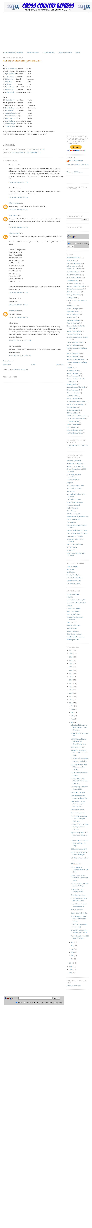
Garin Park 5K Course (74, 488)
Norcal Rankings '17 (73, 376)
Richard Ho (9, 79)
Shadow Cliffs (71, 522)
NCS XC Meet (71, 306)
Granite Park (71, 491)
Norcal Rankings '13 (73, 356)
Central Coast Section (74, 608)
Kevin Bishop (9, 87)
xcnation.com (71, 317)
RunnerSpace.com (73, 640)
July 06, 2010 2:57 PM (18, 182)
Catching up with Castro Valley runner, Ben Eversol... (79, 766)
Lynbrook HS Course (74, 499)
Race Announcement (73, 263)
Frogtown (70, 483)
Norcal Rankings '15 (73, 390)
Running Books (72, 384)
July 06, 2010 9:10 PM (18, 292)
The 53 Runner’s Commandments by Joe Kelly (79, 869)
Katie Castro (10, 100)
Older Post (59, 364)
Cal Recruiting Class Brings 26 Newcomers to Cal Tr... (79, 780)
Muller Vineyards (72, 508)
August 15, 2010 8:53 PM (20, 340)
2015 (71, 686)
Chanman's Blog (72, 566)
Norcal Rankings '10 (73, 353)
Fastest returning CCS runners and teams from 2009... (79, 877)
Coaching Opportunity (78, 895)
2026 (71, 650)
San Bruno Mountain (73, 519)
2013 (71, 693)
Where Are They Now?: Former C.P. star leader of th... (79, 753)
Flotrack (69, 606)
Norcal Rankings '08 (73, 410)
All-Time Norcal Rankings (75, 404)
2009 (71, 963)
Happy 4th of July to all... (79, 913)
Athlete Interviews (33, 52)
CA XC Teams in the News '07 (77, 300)
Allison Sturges (10, 123)
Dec (72, 706)
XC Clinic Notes (72, 396)
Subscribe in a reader (73, 986)
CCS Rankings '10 (34, 152)
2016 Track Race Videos (75, 430)
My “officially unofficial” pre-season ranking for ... (79, 835)
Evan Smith (12, 215)
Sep (72, 716)
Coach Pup (70, 367)
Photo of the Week (73, 323)
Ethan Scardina (11, 68)
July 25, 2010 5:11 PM (18, 305)
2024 (71, 657)
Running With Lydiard (74, 575)
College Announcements (75, 289)
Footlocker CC (71, 622)
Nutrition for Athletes (78, 813)
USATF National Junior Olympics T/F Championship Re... (78, 741)
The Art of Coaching (73, 334)
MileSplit (70, 597)
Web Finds (70, 260)
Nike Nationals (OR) (73, 514)
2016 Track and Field (74, 269)
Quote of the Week (73, 424)
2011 (71, 700)
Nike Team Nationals (73, 625)
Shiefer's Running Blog (74, 578)
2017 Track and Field (74, 277)
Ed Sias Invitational (73, 480)
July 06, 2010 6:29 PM (18, 197)
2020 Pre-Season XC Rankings (13, 52)
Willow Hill (70, 550)
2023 (71, 660)
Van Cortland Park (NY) (75, 544)
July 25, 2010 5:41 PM (18, 317)
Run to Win (70, 569)
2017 (71, 680)
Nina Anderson (10, 121)
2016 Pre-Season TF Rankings (77, 401)
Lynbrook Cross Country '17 (76, 600)
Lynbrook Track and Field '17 (76, 603)
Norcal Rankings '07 (73, 345)
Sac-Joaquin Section (73, 614)
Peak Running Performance (76, 637)
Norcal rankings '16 (73, 393)
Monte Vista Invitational (75, 502)
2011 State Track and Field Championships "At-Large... (79, 843)
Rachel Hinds (9, 110)
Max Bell (8, 82)
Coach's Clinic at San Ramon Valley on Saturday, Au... (78, 803)
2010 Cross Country (18, 152)
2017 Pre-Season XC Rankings (77, 348)
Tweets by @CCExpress (75, 172)
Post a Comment (8, 361)
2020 (71, 670)
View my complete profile (77, 164)
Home (78, 52)
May (73, 946)
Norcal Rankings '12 (73, 314)
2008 (71, 966)
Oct (72, 712)
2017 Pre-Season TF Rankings (77, 416)
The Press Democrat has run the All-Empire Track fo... (79, 818)
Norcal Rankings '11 (73, 309)
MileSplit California (73, 594)
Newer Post (7, 364)
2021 (71, 667)
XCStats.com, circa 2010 (79, 849)
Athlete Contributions (74, 331)
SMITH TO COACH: (78, 747)
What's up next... (76, 864)
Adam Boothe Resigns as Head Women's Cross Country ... (79, 727)
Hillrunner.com (72, 628)
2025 (71, 654)
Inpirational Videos (73, 311)
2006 (71, 973)
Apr (72, 949)
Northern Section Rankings (76, 359)
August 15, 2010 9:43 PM (20, 355)
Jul (72, 722)
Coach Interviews (48, 52)
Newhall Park (71, 511)
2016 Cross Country (73, 275)
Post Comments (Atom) (20, 369)
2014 (71, 690)
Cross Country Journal (74, 634)
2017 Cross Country (73, 283)
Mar (72, 952)
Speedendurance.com (74, 580)
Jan (72, 959)
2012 (71, 696)
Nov (72, 709)
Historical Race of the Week (76, 387)
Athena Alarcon (10, 113)
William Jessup (72, 547)
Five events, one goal (78, 792)
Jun (72, 942)
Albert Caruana (14, 203)
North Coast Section (73, 611)
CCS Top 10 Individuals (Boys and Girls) (22, 60)
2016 (71, 683)
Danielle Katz (10, 108)
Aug (72, 719)
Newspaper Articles (73, 257)
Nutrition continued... (78, 810)
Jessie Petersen (10, 126)
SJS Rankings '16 (72, 407)
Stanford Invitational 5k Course (77, 533)
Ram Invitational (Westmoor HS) (77, 516)
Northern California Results (76, 286)
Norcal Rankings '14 (73, 373)
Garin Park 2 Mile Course (75, 485)
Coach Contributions (73, 272)
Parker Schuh (9, 92)
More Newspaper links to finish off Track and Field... (79, 918)
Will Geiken (9, 89)
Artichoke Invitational (74, 460)
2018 (71, 677)
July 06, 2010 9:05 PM (18, 227)
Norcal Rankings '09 (73, 398)
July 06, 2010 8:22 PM (18, 210)
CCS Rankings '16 (73, 421)
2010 (71, 703)
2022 (71, 663)
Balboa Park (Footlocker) (75, 463)
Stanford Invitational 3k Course (77, 530)
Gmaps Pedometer (73, 631)
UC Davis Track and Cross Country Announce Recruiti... (79, 826)
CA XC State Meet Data (75, 342)
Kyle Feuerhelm (10, 74)
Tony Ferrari (9, 76)
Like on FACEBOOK (65, 52)
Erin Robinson (10, 118)
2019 (71, 673)
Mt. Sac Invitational (73, 505)
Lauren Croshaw (10, 116)
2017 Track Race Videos (75, 433)
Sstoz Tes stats (71, 427)
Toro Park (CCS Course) (75, 536)
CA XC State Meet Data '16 (76, 419)
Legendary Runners (73, 320)
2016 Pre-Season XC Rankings (77, 362)
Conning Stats (71, 298)
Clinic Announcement (74, 292)
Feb (72, 956)
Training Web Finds (73, 295)
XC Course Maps (72, 413)
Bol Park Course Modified (75, 466)
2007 (71, 969)
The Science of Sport (73, 583)
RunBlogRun (71, 572)
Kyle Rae (8, 84)
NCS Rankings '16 (73, 370)
